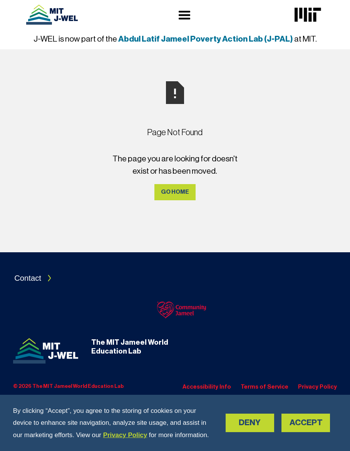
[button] (184, 15)
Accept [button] (306, 423)
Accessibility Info (207, 387)
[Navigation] (52, 15)
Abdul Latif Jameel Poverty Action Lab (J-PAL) (205, 39)
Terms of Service (264, 387)
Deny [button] (250, 423)
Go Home (175, 192)
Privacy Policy (125, 435)
